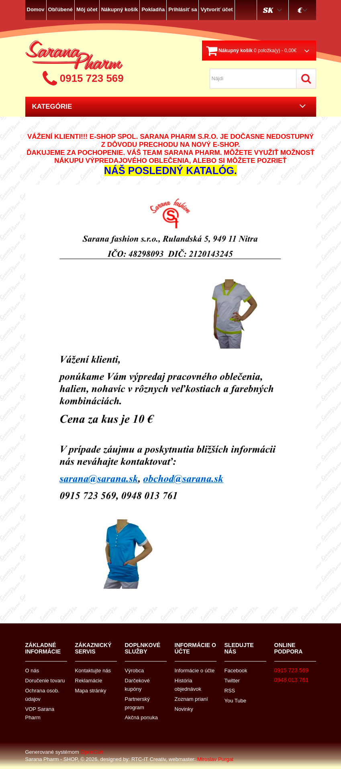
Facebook (236, 671)
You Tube (235, 701)
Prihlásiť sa (182, 9)
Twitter (232, 681)
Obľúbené (60, 9)
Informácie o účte (195, 671)
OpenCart (92, 752)
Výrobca (134, 671)
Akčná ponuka (141, 717)
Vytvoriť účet (216, 9)
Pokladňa (153, 9)
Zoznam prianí (191, 699)
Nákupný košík (119, 9)
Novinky (184, 709)
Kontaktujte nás (93, 671)
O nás (32, 671)
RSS (230, 691)
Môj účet (87, 9)
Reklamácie (88, 681)
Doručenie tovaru (45, 681)
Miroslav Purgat (215, 759)
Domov (36, 9)
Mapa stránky (90, 691)
